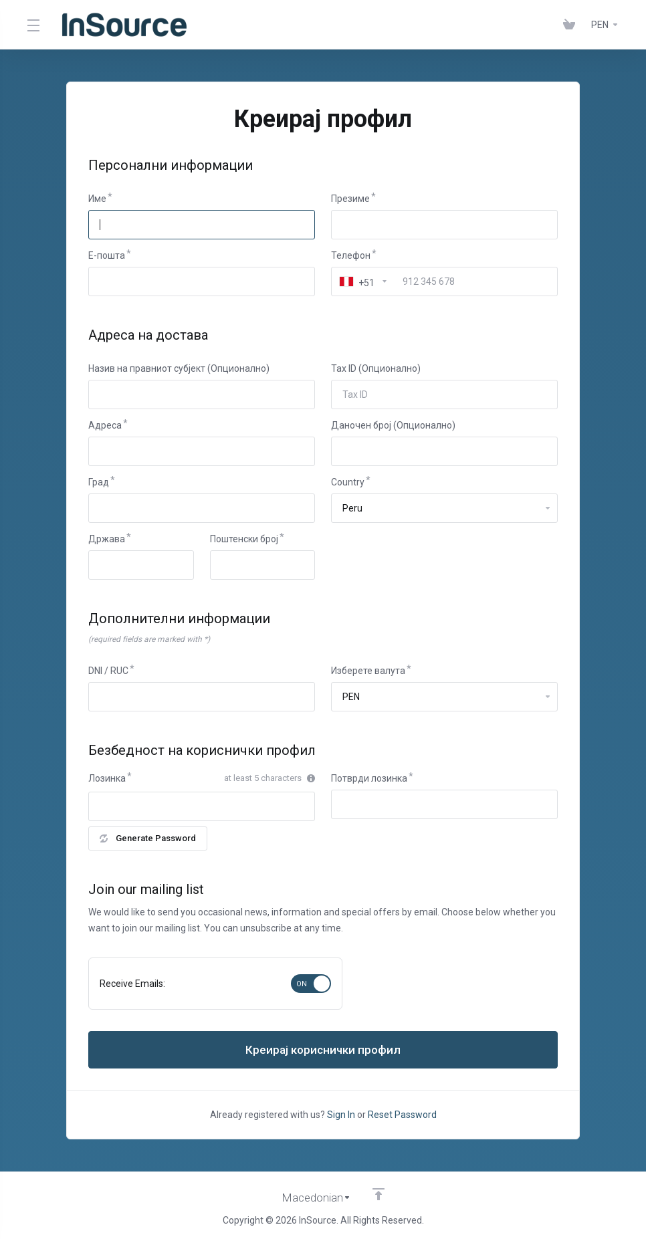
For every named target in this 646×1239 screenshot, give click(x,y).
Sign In (341, 1114)
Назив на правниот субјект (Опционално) (179, 368)
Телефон (350, 255)
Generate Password (148, 838)
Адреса (105, 425)
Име (97, 198)
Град (98, 482)
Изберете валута (368, 670)
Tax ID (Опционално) (376, 368)
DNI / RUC (108, 670)
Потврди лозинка (369, 778)
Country (347, 482)
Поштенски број (244, 539)
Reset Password (402, 1114)
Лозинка (107, 778)
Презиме (350, 198)
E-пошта (106, 255)
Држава (106, 539)
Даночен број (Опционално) (393, 425)
